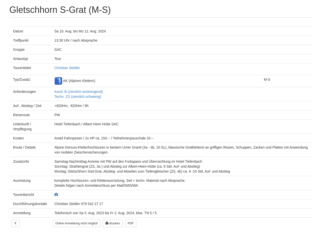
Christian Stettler (67, 68)
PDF (131, 223)
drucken (112, 223)
